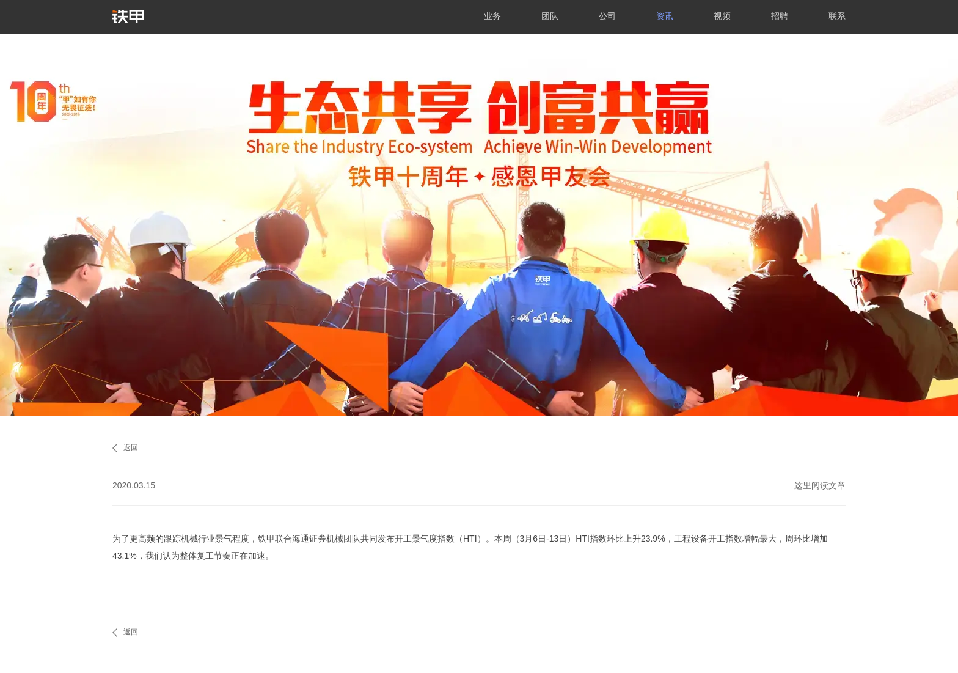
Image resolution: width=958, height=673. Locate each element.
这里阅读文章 (820, 485)
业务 (492, 16)
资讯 (664, 16)
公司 (607, 16)
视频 (722, 16)
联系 (837, 16)
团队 (549, 16)
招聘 (779, 16)
